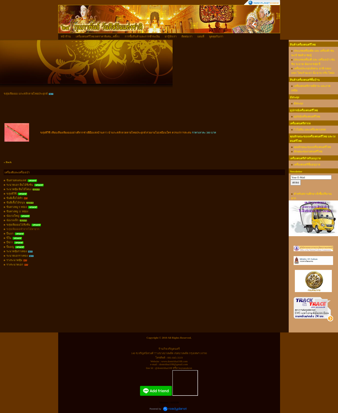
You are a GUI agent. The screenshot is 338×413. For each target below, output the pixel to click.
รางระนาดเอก (14, 264)
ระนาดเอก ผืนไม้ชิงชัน (19, 184)
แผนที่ (200, 36)
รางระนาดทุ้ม (14, 260)
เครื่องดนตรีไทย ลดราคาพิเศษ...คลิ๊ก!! (98, 36)
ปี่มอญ (10, 246)
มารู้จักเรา (171, 36)
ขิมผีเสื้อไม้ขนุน (15, 202)
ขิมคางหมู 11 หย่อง (17, 211)
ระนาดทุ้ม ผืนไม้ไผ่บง (18, 189)
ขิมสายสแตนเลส (16, 180)
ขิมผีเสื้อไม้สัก (14, 198)
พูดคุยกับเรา (216, 36)
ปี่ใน (8, 237)
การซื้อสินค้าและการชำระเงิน (142, 36)
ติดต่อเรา (186, 36)
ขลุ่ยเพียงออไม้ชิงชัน (18, 224)
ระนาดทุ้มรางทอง (16, 251)
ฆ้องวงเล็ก (12, 220)
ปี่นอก (10, 233)
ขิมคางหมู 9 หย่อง (16, 206)
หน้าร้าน (66, 36)
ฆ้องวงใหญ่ (12, 215)
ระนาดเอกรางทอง (17, 255)
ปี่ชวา (9, 242)
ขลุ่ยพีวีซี (11, 193)
